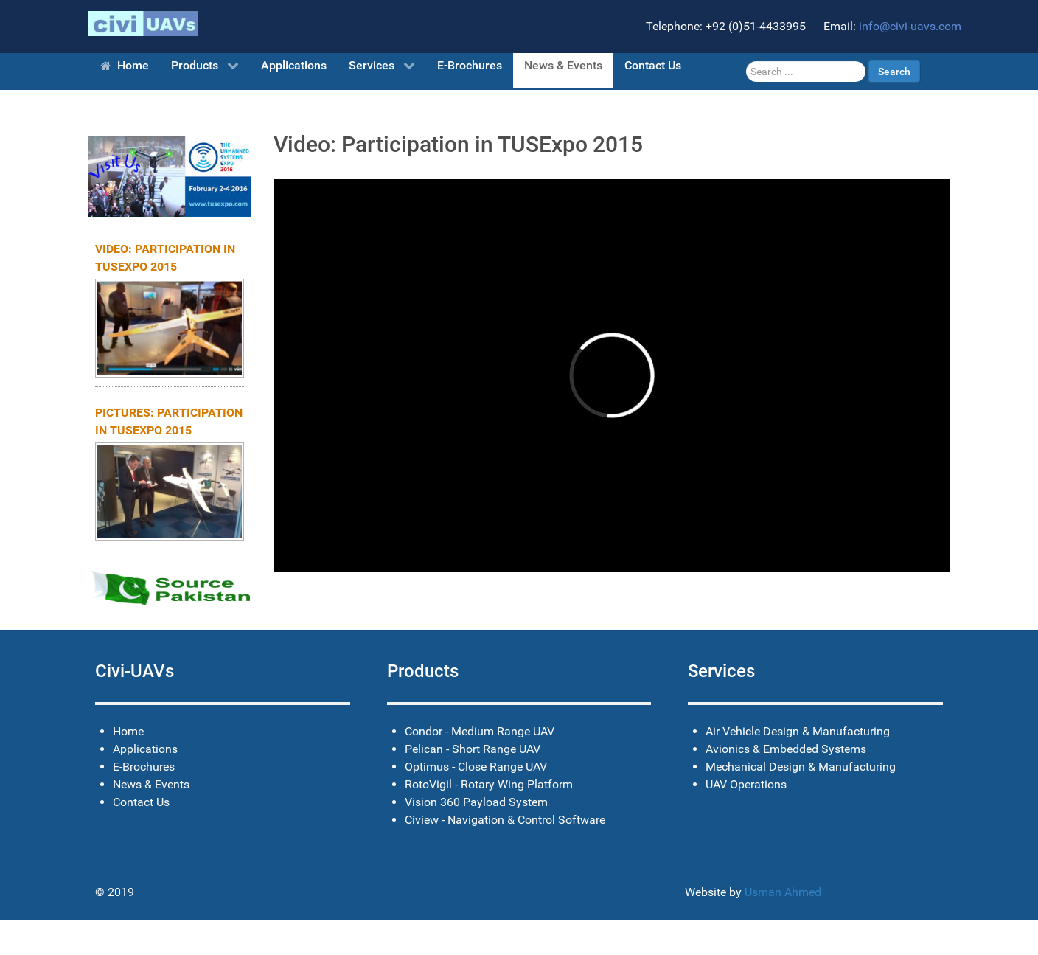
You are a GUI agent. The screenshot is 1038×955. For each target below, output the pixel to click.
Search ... (746, 60)
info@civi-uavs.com (910, 26)
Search (894, 71)
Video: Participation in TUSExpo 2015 (165, 258)
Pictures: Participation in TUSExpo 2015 (169, 421)
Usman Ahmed (783, 892)
